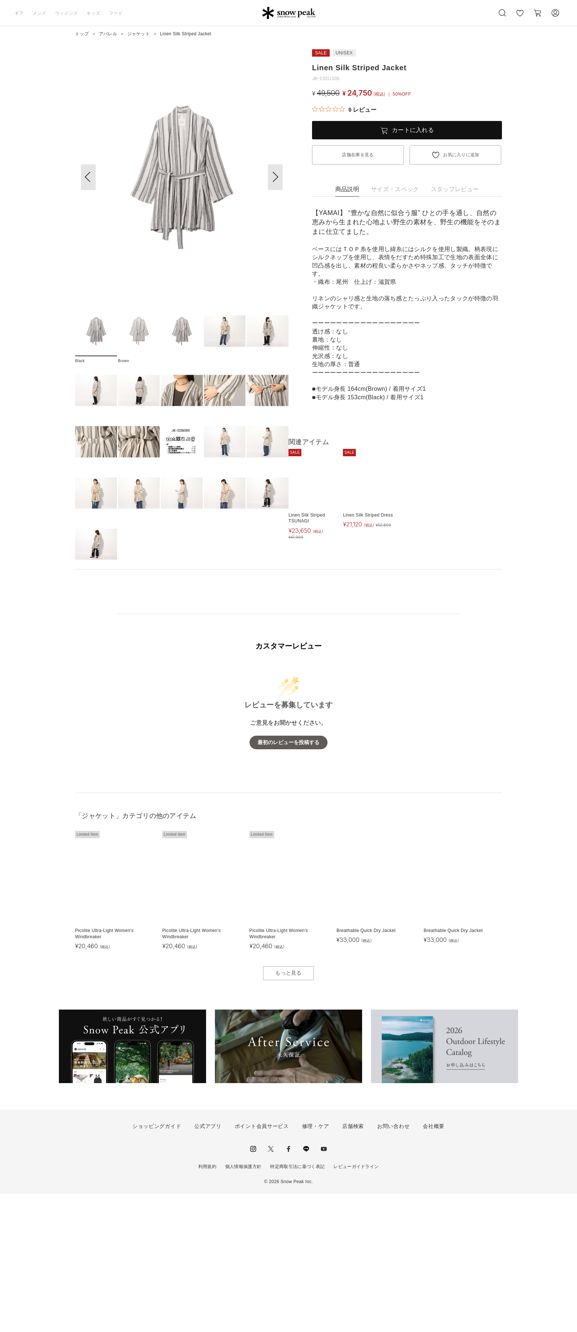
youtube (324, 1287)
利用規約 (207, 1304)
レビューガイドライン (356, 1304)
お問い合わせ (393, 1264)
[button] (275, 177)
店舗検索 (353, 1264)
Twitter (271, 1287)
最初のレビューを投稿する (288, 880)
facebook (288, 1287)
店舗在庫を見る (358, 154)
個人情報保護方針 (243, 1304)
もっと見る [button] (288, 1111)
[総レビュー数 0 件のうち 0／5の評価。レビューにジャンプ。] (344, 109)
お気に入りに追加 (461, 154)
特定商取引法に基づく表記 (297, 1304)
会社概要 (434, 1264)
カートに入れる (413, 130)
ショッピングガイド (156, 1264)
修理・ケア (315, 1264)
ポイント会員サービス (262, 1264)
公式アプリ (208, 1264)
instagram (253, 1287)
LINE (306, 1287)
